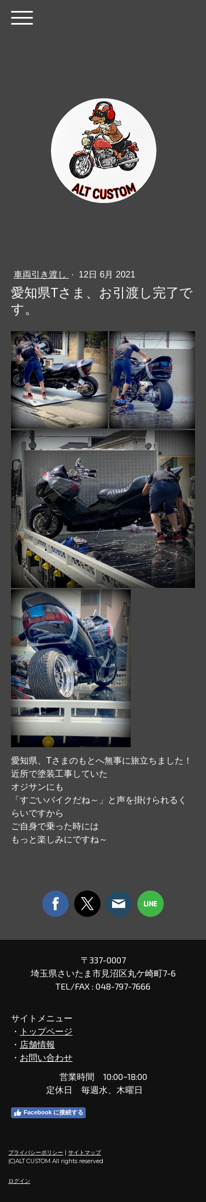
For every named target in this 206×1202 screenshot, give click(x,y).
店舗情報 (37, 1044)
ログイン (19, 1180)
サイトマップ (84, 1152)
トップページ (46, 1031)
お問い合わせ (46, 1057)
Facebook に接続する (48, 1112)
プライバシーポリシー (35, 1152)
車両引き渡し (41, 274)
